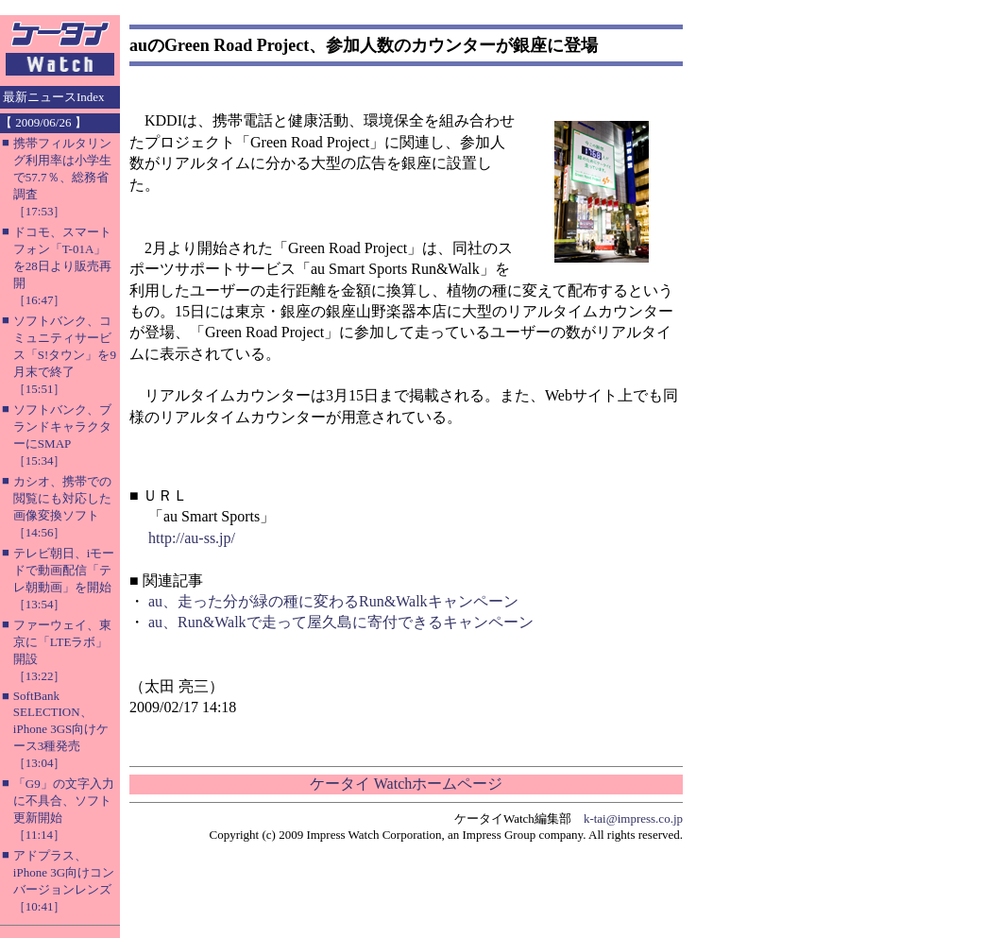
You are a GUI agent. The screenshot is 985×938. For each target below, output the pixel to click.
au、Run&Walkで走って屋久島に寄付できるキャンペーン (341, 622)
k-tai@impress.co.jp (633, 818)
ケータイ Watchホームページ (406, 784)
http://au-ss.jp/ (191, 538)
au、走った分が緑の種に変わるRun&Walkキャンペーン (333, 601)
